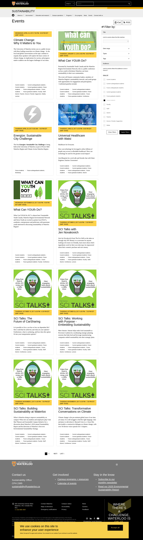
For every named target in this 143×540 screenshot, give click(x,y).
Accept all (115, 528)
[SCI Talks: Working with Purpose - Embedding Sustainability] (77, 289)
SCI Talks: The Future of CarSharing (27, 320)
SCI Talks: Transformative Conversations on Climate (74, 410)
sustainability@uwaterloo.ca (26, 486)
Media (108, 125)
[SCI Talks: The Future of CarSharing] (33, 289)
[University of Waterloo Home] (20, 4)
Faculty (109, 104)
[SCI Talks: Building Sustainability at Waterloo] (33, 379)
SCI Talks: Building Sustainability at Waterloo (30, 410)
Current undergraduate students (115, 83)
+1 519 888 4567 (20, 509)
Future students (111, 100)
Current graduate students (114, 92)
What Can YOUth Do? (72, 60)
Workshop (18, 172)
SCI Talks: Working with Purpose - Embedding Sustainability (74, 321)
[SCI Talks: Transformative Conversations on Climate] (77, 379)
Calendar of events (66, 483)
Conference (86, 96)
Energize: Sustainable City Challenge (27, 137)
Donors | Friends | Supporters (114, 121)
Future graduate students (113, 96)
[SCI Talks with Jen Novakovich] (77, 199)
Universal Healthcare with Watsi (71, 137)
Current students (111, 79)
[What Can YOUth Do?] (77, 40)
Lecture (17, 96)
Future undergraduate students (115, 88)
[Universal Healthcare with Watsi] (77, 114)
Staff (108, 108)
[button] (114, 3)
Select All (105, 75)
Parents (109, 117)
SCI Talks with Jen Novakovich (68, 231)
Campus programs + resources (73, 479)
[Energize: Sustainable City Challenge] (33, 114)
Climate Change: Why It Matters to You (27, 41)
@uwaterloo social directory (92, 521)
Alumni (108, 113)
